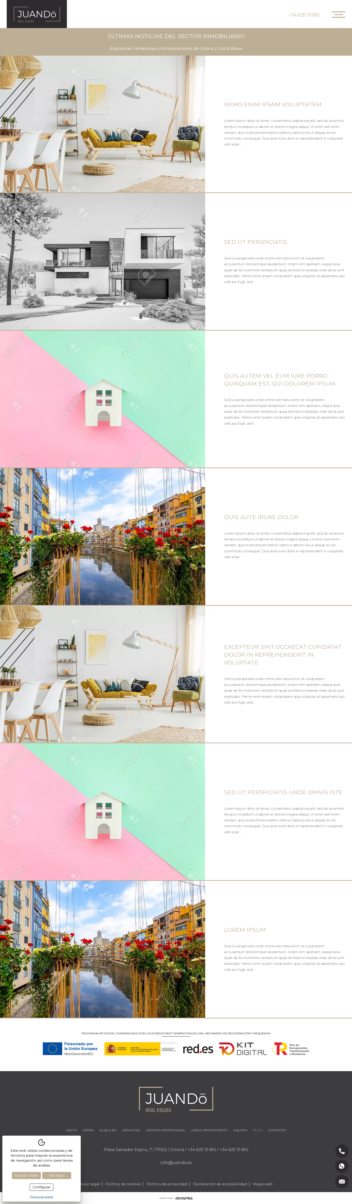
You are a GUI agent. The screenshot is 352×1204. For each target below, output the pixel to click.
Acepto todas (26, 1175)
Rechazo (56, 1175)
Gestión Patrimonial (165, 1130)
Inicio (71, 1130)
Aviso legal (90, 1184)
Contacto (277, 1130)
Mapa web (263, 1184)
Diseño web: (176, 1198)
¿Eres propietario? (209, 1130)
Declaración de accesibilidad (220, 1184)
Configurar (42, 1187)
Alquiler (108, 1130)
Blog (257, 1130)
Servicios (131, 1130)
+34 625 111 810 (304, 15)
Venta (88, 1130)
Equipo (240, 1130)
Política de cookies (123, 1184)
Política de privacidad (167, 1184)
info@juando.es (176, 1162)
